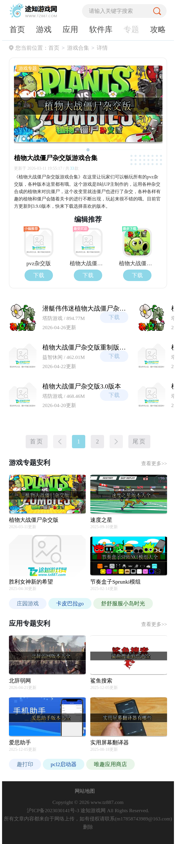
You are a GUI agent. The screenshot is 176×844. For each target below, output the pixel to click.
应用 (70, 29)
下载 (38, 275)
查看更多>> (154, 463)
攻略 (158, 29)
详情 (102, 48)
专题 (131, 29)
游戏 (44, 29)
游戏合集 (78, 48)
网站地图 (85, 791)
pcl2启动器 (64, 764)
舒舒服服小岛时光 (123, 603)
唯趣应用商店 (110, 764)
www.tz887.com (106, 802)
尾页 (139, 441)
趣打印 (25, 764)
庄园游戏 (28, 603)
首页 (17, 29)
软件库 (101, 29)
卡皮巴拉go (70, 603)
